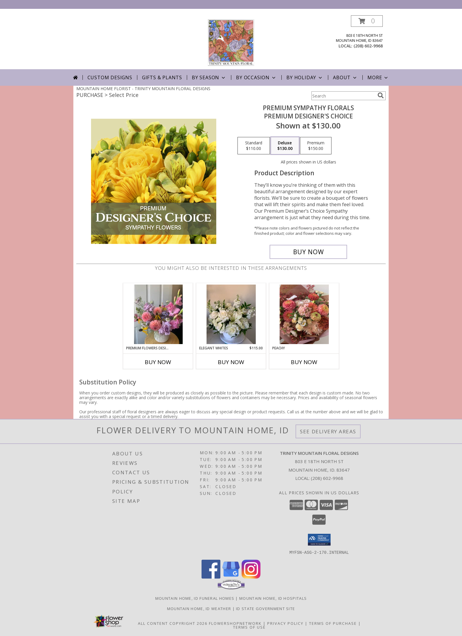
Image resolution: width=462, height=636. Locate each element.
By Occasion (256, 77)
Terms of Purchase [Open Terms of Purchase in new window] (333, 623)
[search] (380, 95)
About (345, 77)
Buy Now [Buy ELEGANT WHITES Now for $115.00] (231, 362)
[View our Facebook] (211, 576)
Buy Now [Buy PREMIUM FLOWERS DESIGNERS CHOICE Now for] (158, 362)
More (378, 77)
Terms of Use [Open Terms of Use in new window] (249, 627)
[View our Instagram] (251, 576)
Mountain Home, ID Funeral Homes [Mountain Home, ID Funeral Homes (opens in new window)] (194, 598)
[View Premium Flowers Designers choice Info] (158, 314)
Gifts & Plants (162, 77)
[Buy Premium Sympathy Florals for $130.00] (308, 252)
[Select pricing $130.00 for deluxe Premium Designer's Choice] (285, 145)
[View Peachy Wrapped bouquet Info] (304, 314)
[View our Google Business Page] (231, 576)
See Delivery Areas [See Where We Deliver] (328, 431)
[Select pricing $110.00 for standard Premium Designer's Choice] (254, 145)
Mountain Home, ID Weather (199, 608)
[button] (367, 21)
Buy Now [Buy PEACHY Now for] (304, 362)
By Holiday (304, 77)
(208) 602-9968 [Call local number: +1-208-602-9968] (368, 46)
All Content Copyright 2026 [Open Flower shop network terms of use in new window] (172, 623)
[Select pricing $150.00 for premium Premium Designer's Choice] (315, 145)
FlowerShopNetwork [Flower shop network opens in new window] (235, 623)
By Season (209, 77)
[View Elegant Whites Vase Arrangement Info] (231, 314)
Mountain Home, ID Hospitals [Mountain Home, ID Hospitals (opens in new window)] (273, 598)
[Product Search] (343, 96)
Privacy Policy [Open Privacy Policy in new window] (285, 623)
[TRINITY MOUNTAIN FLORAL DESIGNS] (231, 42)
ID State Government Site (265, 608)
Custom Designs (110, 77)
